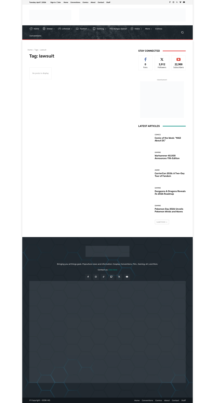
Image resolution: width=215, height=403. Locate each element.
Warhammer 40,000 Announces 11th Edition (167, 157)
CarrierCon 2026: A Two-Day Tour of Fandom (170, 174)
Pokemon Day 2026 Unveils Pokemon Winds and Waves (169, 210)
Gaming (158, 152)
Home (30, 50)
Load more (162, 222)
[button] (182, 32)
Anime (157, 170)
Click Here (112, 270)
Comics (158, 135)
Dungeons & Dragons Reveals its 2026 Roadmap (170, 192)
